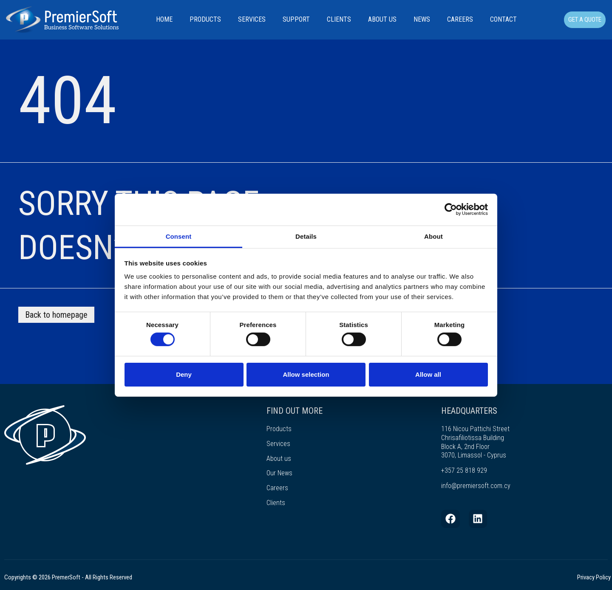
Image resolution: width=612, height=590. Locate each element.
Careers (460, 19)
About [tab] (433, 236)
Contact (503, 19)
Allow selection (306, 374)
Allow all (428, 374)
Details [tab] (306, 236)
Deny (184, 374)
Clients (339, 19)
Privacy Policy (594, 577)
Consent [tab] (179, 236)
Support (296, 19)
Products (205, 19)
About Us (382, 19)
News (422, 19)
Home (164, 19)
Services (252, 19)
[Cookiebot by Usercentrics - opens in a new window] (451, 209)
